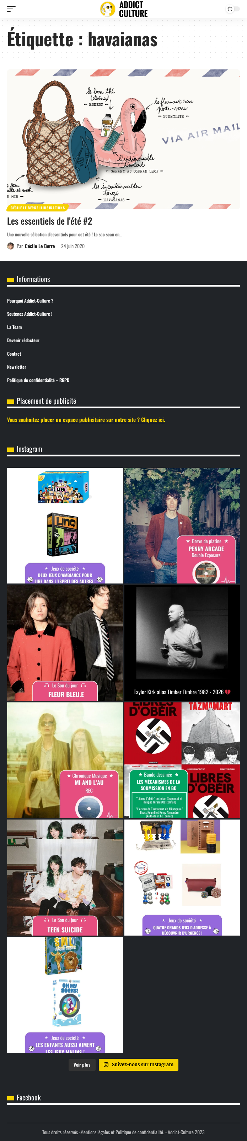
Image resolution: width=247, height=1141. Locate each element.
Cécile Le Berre (40, 246)
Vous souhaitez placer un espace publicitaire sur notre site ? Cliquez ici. (86, 419)
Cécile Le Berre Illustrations (38, 207)
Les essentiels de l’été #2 (49, 220)
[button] (13, 9)
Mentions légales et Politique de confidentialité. (122, 1132)
